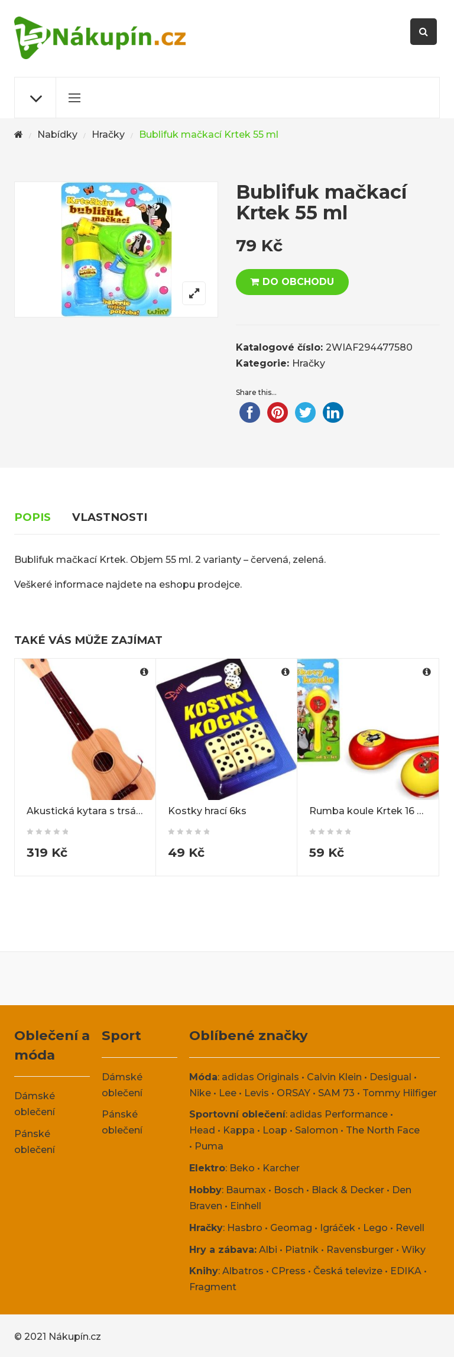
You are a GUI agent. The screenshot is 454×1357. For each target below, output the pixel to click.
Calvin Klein (334, 1077)
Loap (274, 1130)
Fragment (212, 1287)
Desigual (390, 1077)
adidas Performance (339, 1114)
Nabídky (57, 134)
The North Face (383, 1130)
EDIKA (405, 1271)
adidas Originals (260, 1077)
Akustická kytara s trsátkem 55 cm (110, 811)
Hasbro (244, 1227)
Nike (200, 1093)
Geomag (291, 1227)
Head (202, 1130)
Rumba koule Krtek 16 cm (370, 811)
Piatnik (302, 1249)
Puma (208, 1146)
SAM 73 (336, 1093)
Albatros (243, 1271)
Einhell (245, 1206)
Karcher (281, 1168)
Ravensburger (360, 1249)
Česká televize (347, 1271)
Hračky (108, 134)
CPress (288, 1271)
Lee (227, 1093)
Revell (409, 1227)
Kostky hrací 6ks (207, 811)
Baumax (246, 1190)
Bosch (289, 1190)
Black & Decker (348, 1190)
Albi (268, 1249)
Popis (32, 517)
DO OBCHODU (298, 281)
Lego (375, 1227)
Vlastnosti (109, 517)
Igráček (337, 1227)
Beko (242, 1168)
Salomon (316, 1130)
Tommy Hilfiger (399, 1093)
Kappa (239, 1130)
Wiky (413, 1249)
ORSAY (293, 1093)
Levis (256, 1093)
